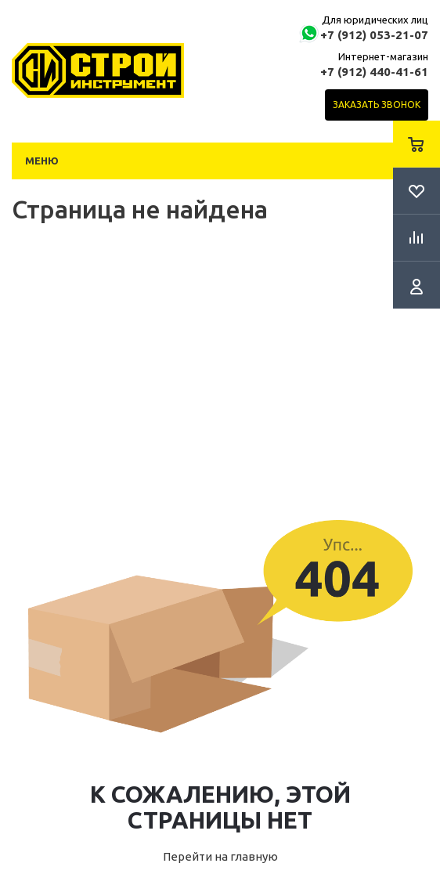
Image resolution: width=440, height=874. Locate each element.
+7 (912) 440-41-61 (374, 71)
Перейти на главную (220, 856)
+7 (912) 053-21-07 (374, 35)
